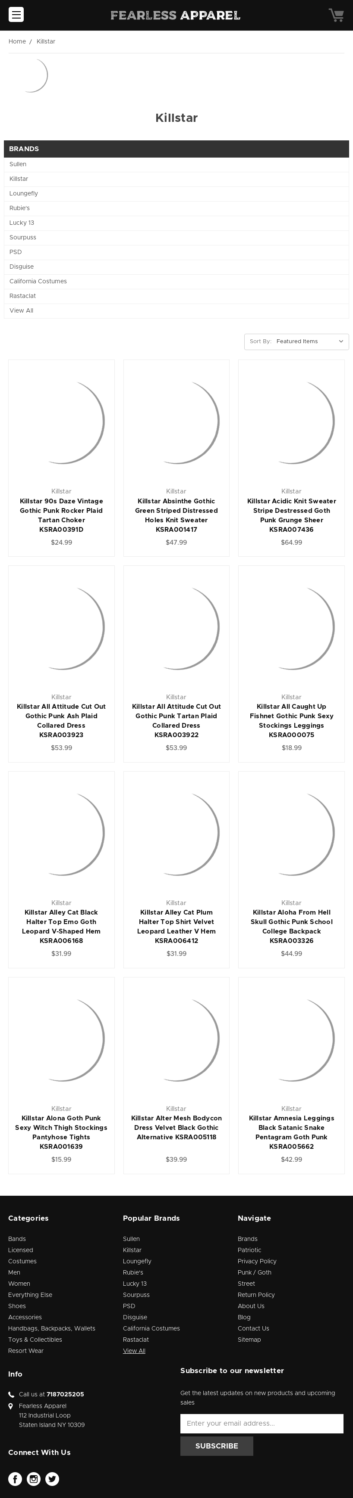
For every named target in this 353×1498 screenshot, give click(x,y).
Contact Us (253, 1329)
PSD (15, 252)
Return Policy (256, 1295)
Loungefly (23, 194)
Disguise (21, 267)
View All (21, 311)
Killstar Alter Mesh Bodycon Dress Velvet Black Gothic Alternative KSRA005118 (176, 1128)
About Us (251, 1306)
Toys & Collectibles (35, 1340)
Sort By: (260, 341)
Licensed (20, 1250)
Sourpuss (22, 238)
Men (14, 1273)
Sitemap (249, 1340)
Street (246, 1284)
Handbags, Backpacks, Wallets (51, 1329)
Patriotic (249, 1250)
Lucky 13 (21, 223)
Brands (248, 1239)
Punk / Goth (254, 1273)
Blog (244, 1318)
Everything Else (30, 1295)
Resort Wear (26, 1351)
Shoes (17, 1306)
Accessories (25, 1318)
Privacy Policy (257, 1262)
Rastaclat (22, 296)
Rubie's (19, 208)
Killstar (18, 179)
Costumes (22, 1262)
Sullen (17, 164)
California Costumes (38, 282)
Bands (17, 1239)
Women (19, 1284)
